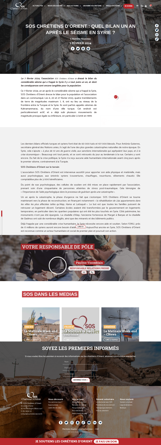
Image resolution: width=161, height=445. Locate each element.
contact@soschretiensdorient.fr (31, 413)
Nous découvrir (56, 6)
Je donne (128, 6)
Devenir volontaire (93, 6)
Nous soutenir (114, 6)
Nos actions (74, 6)
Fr (137, 6)
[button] (142, 6)
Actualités (39, 6)
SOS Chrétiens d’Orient (64, 78)
